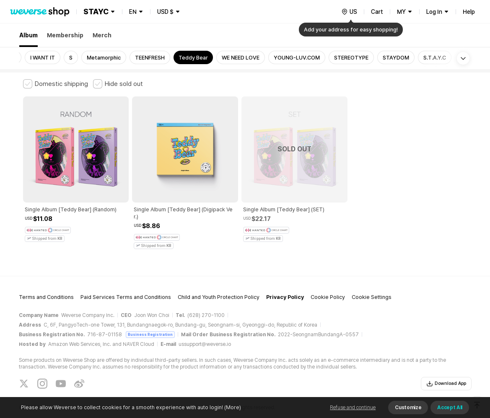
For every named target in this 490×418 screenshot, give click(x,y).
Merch (102, 35)
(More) (232, 407)
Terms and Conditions (46, 278)
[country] (349, 11)
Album (28, 35)
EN (133, 11)
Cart (377, 11)
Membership (65, 35)
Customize (408, 407)
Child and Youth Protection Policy (218, 278)
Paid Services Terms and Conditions (125, 278)
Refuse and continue (353, 407)
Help (469, 11)
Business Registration (150, 314)
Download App (446, 364)
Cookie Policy (328, 278)
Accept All (449, 407)
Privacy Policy (285, 278)
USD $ (165, 11)
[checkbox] (55, 83)
